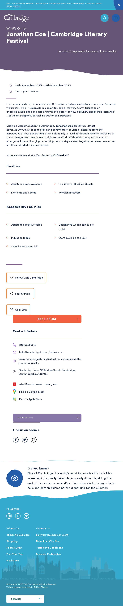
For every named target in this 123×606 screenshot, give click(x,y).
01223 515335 (27, 345)
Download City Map (48, 541)
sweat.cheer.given (46, 384)
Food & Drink (14, 547)
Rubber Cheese (41, 587)
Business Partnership (48, 554)
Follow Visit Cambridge (26, 277)
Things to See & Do (18, 534)
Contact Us (43, 528)
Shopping (12, 541)
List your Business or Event (52, 534)
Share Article (20, 293)
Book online (59, 319)
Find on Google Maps (31, 391)
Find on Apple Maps (30, 399)
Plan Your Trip (14, 554)
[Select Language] (25, 599)
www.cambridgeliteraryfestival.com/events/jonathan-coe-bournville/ (50, 361)
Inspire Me (12, 560)
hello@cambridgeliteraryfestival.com (41, 352)
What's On (12, 528)
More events (49, 418)
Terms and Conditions (49, 547)
